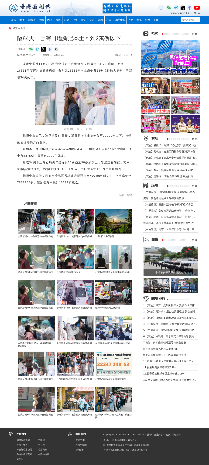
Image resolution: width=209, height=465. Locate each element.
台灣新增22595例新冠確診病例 (110, 379)
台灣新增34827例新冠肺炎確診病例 (35, 414)
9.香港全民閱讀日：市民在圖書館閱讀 (164, 355)
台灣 (41, 19)
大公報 (41, 445)
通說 (108, 19)
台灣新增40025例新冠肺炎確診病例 (112, 343)
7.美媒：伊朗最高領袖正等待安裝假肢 (164, 342)
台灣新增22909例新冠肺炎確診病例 (35, 379)
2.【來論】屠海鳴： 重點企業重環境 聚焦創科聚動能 (173, 311)
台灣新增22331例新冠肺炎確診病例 (74, 236)
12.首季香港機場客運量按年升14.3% (164, 373)
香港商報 (42, 449)
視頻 (75, 19)
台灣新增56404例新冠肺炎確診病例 (74, 414)
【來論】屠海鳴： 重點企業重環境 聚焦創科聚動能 (172, 176)
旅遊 (147, 19)
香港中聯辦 (22, 445)
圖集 (83, 19)
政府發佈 (120, 19)
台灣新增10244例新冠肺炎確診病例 (35, 236)
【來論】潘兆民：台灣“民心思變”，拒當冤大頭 (169, 145)
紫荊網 (20, 459)
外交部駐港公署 (24, 449)
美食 (155, 19)
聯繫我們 (79, 449)
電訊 (91, 19)
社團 (130, 19)
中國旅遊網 (43, 454)
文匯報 (41, 440)
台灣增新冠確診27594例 (69, 272)
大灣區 (31, 19)
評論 (100, 19)
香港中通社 (81, 440)
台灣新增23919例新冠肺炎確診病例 (74, 379)
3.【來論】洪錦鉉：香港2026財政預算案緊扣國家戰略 (174, 317)
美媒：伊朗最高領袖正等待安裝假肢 (163, 198)
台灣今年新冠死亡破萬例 (107, 307)
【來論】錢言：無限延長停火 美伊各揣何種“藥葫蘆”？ (173, 170)
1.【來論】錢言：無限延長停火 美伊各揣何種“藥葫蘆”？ (174, 305)
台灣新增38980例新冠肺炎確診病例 (74, 343)
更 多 (195, 34)
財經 (66, 19)
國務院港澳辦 (23, 440)
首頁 (15, 28)
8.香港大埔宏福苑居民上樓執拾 (160, 348)
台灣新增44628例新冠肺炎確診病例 (35, 307)
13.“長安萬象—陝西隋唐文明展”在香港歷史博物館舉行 (174, 379)
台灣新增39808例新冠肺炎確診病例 (112, 272)
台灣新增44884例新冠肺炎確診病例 (74, 307)
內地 (49, 19)
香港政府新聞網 (24, 454)
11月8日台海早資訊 (104, 236)
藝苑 (139, 19)
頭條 (13, 19)
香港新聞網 (81, 445)
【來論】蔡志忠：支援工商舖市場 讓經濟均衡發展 (171, 151)
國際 (58, 19)
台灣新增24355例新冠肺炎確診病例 (35, 272)
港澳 (21, 19)
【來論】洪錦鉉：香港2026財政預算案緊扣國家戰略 (172, 164)
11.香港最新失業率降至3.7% (159, 367)
